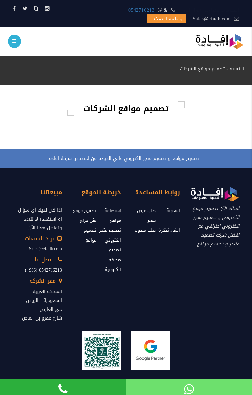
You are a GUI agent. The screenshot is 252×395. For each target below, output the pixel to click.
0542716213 (141, 10)
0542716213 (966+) (43, 270)
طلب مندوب (145, 230)
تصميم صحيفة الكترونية (113, 260)
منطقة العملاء (168, 18)
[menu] (14, 41)
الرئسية (237, 68)
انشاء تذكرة (169, 230)
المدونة (173, 210)
